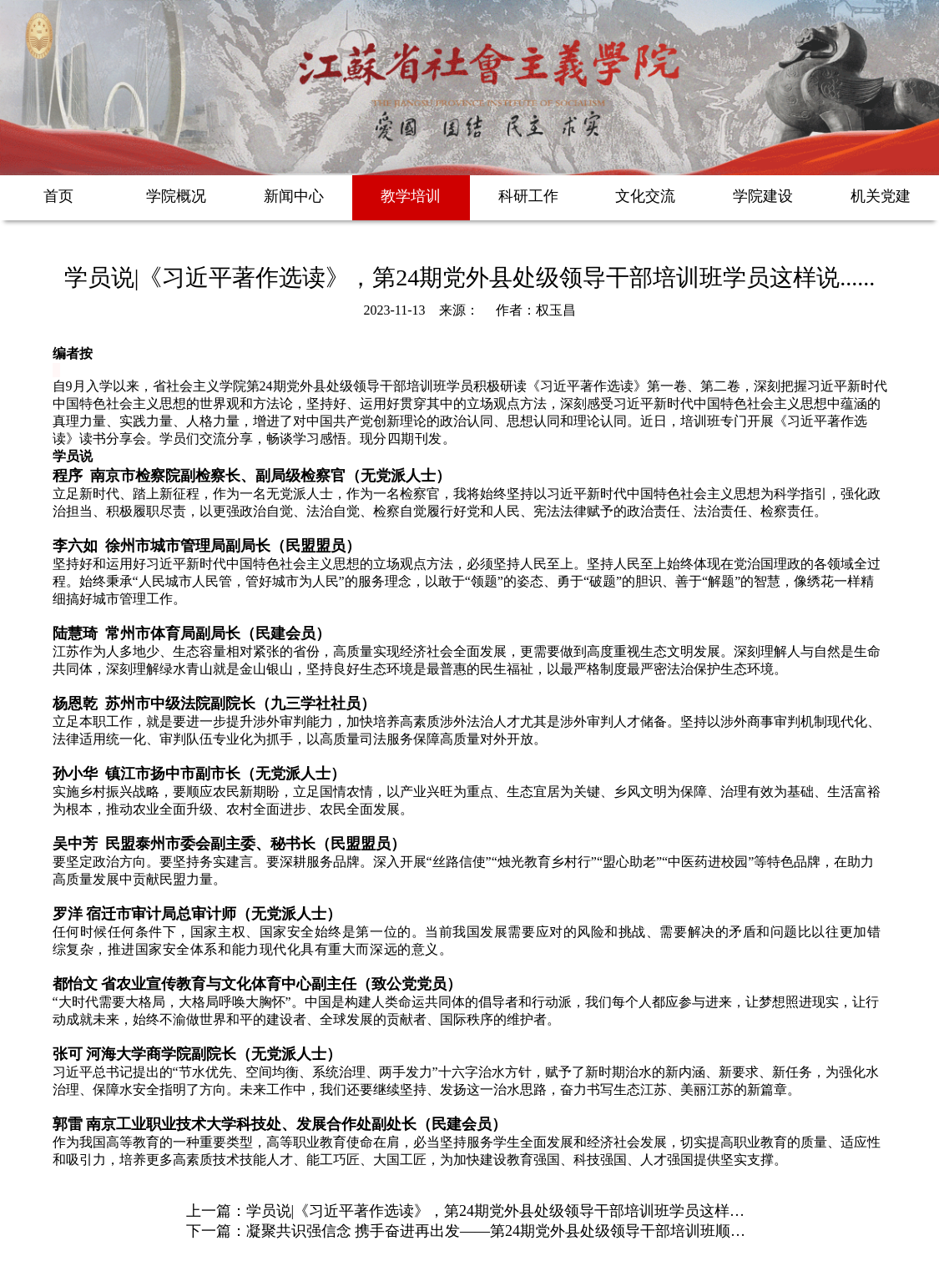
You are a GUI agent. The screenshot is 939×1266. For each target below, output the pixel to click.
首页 (58, 196)
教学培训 (411, 196)
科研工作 (528, 196)
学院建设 (763, 196)
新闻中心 (294, 196)
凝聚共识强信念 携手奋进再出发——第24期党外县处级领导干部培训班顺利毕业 (511, 1231)
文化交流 (645, 196)
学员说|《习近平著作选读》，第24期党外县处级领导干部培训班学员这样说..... (505, 1211)
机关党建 (881, 196)
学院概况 (176, 196)
